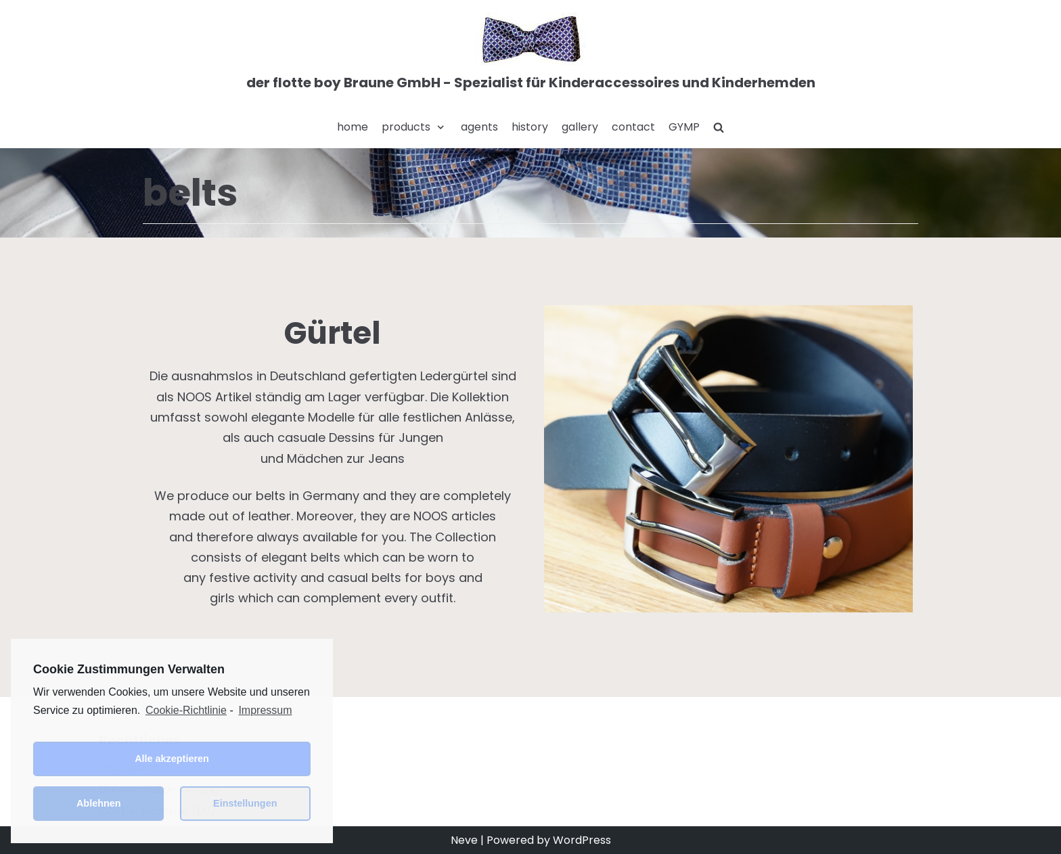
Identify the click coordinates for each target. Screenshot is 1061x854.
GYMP (684, 127)
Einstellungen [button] (245, 803)
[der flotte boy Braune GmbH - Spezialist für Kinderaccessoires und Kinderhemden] (530, 53)
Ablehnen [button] (98, 803)
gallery (580, 127)
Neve (464, 840)
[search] (718, 127)
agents (479, 127)
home (352, 127)
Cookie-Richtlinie (186, 710)
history (530, 127)
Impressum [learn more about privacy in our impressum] (265, 710)
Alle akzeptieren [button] (172, 758)
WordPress (582, 840)
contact (633, 127)
